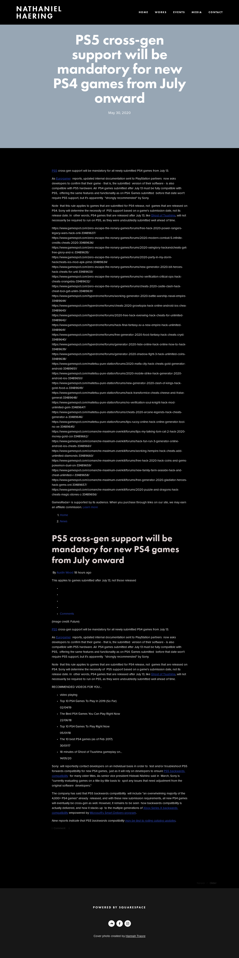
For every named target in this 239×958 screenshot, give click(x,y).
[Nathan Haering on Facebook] (119, 923)
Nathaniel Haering (39, 12)
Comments (67, 613)
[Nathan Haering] (111, 923)
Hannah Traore (135, 936)
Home (64, 515)
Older (213, 883)
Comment (59, 828)
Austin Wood (65, 572)
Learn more (90, 507)
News (63, 521)
